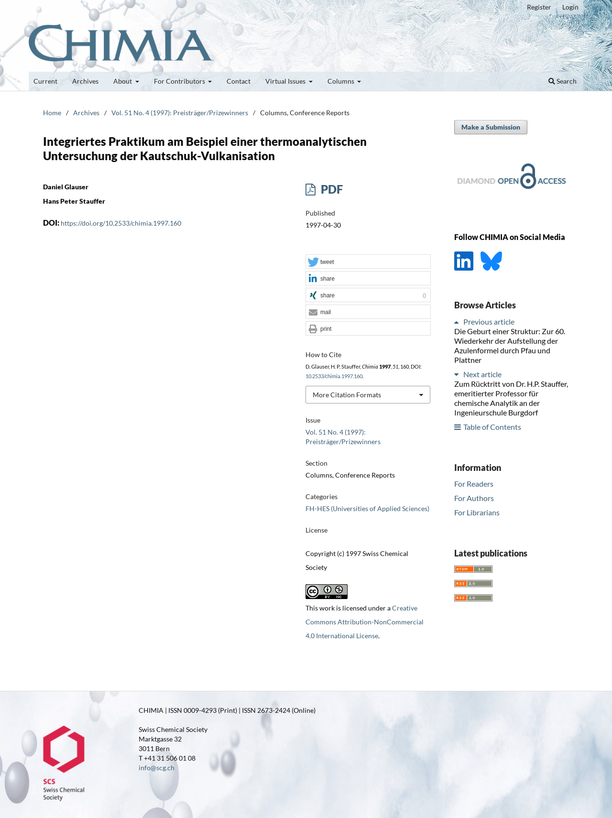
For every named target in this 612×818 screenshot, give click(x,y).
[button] (368, 262)
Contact (239, 81)
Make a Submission (490, 127)
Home (52, 113)
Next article (482, 374)
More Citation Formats (347, 395)
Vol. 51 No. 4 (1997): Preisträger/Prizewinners (179, 113)
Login (570, 7)
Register (539, 7)
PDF (330, 189)
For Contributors (180, 81)
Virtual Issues (286, 81)
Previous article (488, 321)
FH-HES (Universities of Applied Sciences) (367, 508)
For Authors (474, 497)
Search (562, 81)
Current (45, 81)
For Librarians (477, 512)
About (123, 81)
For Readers (473, 483)
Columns (342, 81)
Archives (85, 81)
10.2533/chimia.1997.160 (334, 376)
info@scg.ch (157, 767)
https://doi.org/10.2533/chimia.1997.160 (121, 223)
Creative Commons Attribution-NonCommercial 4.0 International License (365, 622)
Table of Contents (492, 426)
